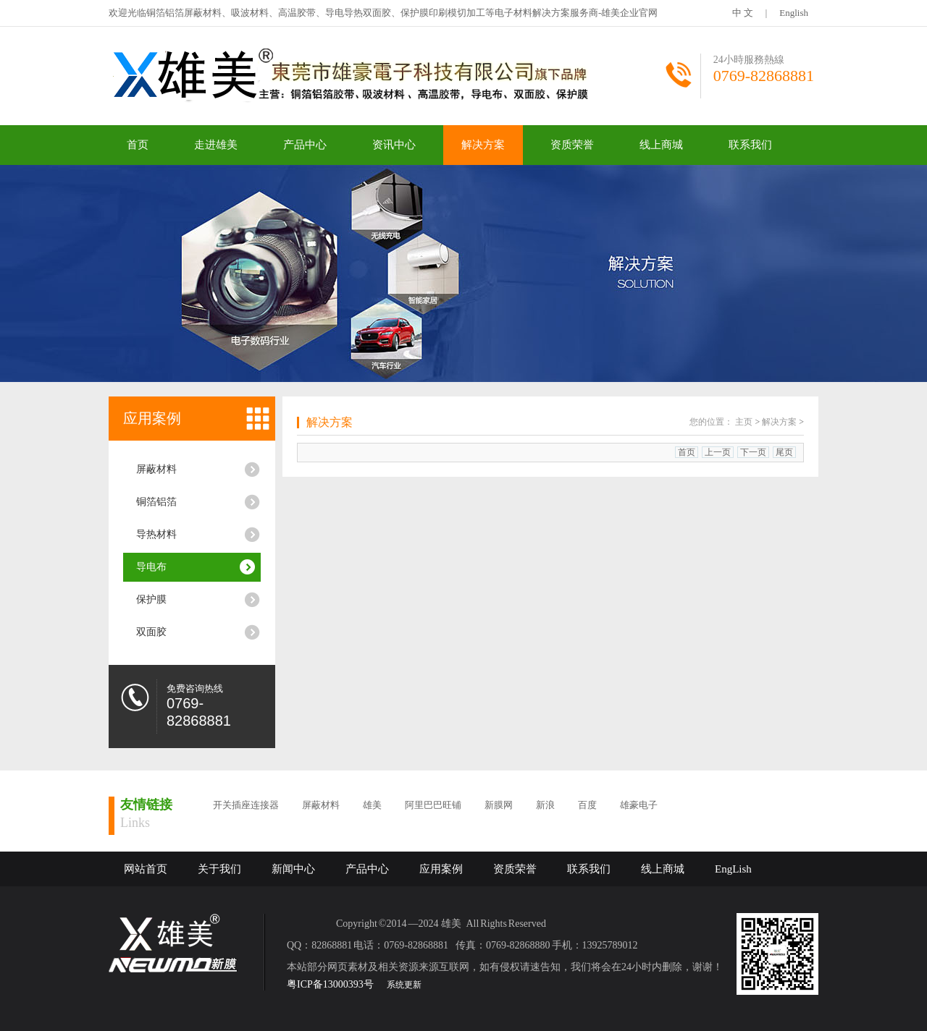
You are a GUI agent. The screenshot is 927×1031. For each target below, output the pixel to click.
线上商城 (661, 144)
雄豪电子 (639, 804)
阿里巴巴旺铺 (433, 804)
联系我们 (750, 144)
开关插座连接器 (246, 804)
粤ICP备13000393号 (330, 984)
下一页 (753, 452)
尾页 (784, 452)
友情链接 (146, 804)
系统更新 (404, 985)
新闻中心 (293, 869)
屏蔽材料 (156, 469)
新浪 (545, 804)
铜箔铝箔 (156, 501)
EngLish (733, 869)
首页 (137, 144)
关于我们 (219, 869)
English (793, 12)
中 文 (742, 12)
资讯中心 (394, 144)
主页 (743, 422)
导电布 (151, 566)
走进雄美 (216, 144)
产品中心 (305, 144)
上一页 (718, 452)
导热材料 (156, 534)
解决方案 (483, 144)
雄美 (372, 804)
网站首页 (145, 869)
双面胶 (151, 632)
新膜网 (499, 804)
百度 (587, 804)
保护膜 (151, 599)
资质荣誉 (572, 144)
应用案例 (152, 418)
